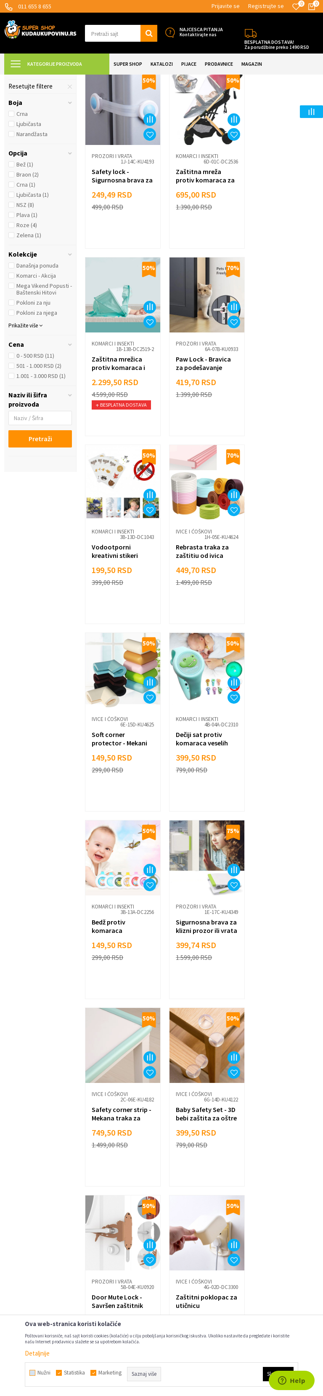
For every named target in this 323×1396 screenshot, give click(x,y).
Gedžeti (176, 1203)
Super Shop (62, 79)
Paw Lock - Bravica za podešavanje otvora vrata (119, 435)
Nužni (43, 1373)
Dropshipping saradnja (114, 1203)
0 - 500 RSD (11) (35, 430)
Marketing (98, 1215)
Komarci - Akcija (36, 350)
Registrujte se (266, 6)
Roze (26, 299)
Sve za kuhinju (184, 1152)
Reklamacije (100, 1165)
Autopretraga (235, 100)
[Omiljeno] (296, 7)
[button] (121, 33)
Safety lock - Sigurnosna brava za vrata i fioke (118, 251)
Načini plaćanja (104, 1139)
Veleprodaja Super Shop (116, 1190)
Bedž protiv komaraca (270, 615)
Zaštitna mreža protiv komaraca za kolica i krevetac (201, 251)
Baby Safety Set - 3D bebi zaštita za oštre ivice (279, 803)
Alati (171, 1177)
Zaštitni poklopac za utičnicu (198, 983)
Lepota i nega (183, 1127)
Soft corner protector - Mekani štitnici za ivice (119, 619)
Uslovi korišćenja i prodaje (118, 1127)
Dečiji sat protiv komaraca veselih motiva (198, 619)
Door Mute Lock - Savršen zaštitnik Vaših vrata (117, 987)
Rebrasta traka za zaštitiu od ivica (279, 431)
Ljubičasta (28, 198)
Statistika (74, 1373)
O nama (94, 1241)
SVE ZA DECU (97, 79)
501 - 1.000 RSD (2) (38, 440)
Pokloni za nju (33, 377)
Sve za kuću (181, 1165)
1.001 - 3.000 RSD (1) (41, 450)
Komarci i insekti (34, 142)
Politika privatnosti (109, 1177)
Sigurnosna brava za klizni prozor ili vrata (118, 803)
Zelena (28, 309)
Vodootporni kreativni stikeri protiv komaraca (197, 435)
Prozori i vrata (33, 132)
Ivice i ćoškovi (31, 122)
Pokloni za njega (36, 387)
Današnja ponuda (37, 340)
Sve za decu (181, 1139)
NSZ (25, 279)
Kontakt (95, 1228)
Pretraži (40, 513)
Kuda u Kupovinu (23, 79)
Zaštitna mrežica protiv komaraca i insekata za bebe (280, 251)
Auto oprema (182, 1190)
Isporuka (96, 1152)
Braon (27, 249)
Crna (22, 188)
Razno (174, 1215)
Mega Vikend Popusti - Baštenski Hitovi (44, 363)
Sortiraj (271, 100)
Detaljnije (37, 1353)
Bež (24, 239)
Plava (26, 289)
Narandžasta (32, 208)
